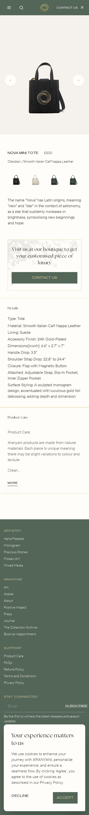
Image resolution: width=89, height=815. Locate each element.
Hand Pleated (14, 539)
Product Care (13, 656)
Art (6, 587)
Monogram (12, 545)
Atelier (9, 594)
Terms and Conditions (20, 676)
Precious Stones (16, 552)
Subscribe (76, 706)
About (8, 601)
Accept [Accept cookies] (65, 798)
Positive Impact (15, 607)
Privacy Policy (14, 683)
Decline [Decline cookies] (20, 796)
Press (8, 614)
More (13, 483)
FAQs (8, 663)
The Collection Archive (20, 627)
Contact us (44, 278)
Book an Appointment (20, 634)
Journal (9, 621)
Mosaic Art (12, 559)
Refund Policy (14, 669)
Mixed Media (13, 565)
